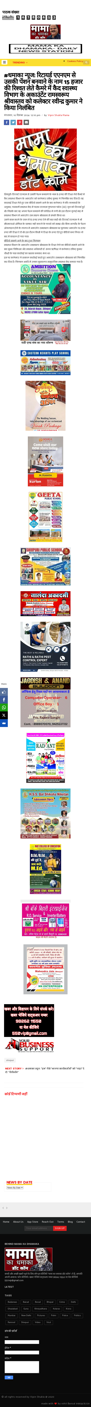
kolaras (56, 1309)
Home (6, 1222)
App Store (32, 1222)
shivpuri (10, 1060)
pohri (53, 1315)
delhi (73, 1302)
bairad (26, 1302)
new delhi (26, 1315)
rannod (11, 1322)
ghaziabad (13, 1309)
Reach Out (47, 1222)
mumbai (11, 1315)
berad (38, 1302)
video (37, 1322)
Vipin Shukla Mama (58, 115)
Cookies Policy (75, 61)
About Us (18, 1222)
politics (77, 1315)
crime (62, 1302)
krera (68, 1309)
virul (48, 1322)
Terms (60, 1222)
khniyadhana (40, 1309)
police (65, 1315)
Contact (80, 1222)
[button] (4, 62)
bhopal (50, 1302)
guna (25, 1309)
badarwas (12, 1302)
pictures (41, 1315)
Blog (70, 1222)
